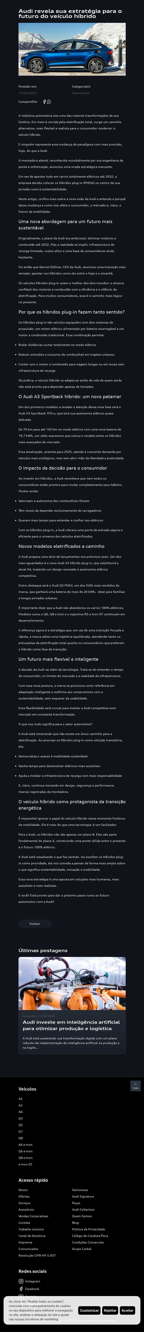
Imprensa (25, 1242)
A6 (20, 1112)
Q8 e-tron (25, 1157)
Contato (24, 1222)
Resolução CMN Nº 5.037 (37, 1255)
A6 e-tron (25, 1144)
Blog (75, 1222)
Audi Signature (83, 1196)
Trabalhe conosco (31, 1229)
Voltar (34, 923)
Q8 (20, 1138)
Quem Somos (82, 1216)
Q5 (20, 1125)
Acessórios (26, 1209)
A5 (20, 1098)
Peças (76, 1203)
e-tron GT (25, 1164)
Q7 (20, 1131)
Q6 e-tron (25, 1151)
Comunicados (28, 1249)
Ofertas (23, 1196)
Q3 (20, 1118)
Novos (23, 1190)
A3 (20, 1105)
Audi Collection (83, 1209)
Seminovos (80, 1190)
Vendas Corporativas (33, 1216)
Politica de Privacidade (88, 1229)
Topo (136, 1085)
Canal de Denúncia (31, 1235)
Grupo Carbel (81, 1249)
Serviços (24, 1203)
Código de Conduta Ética (90, 1235)
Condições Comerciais (88, 1242)
